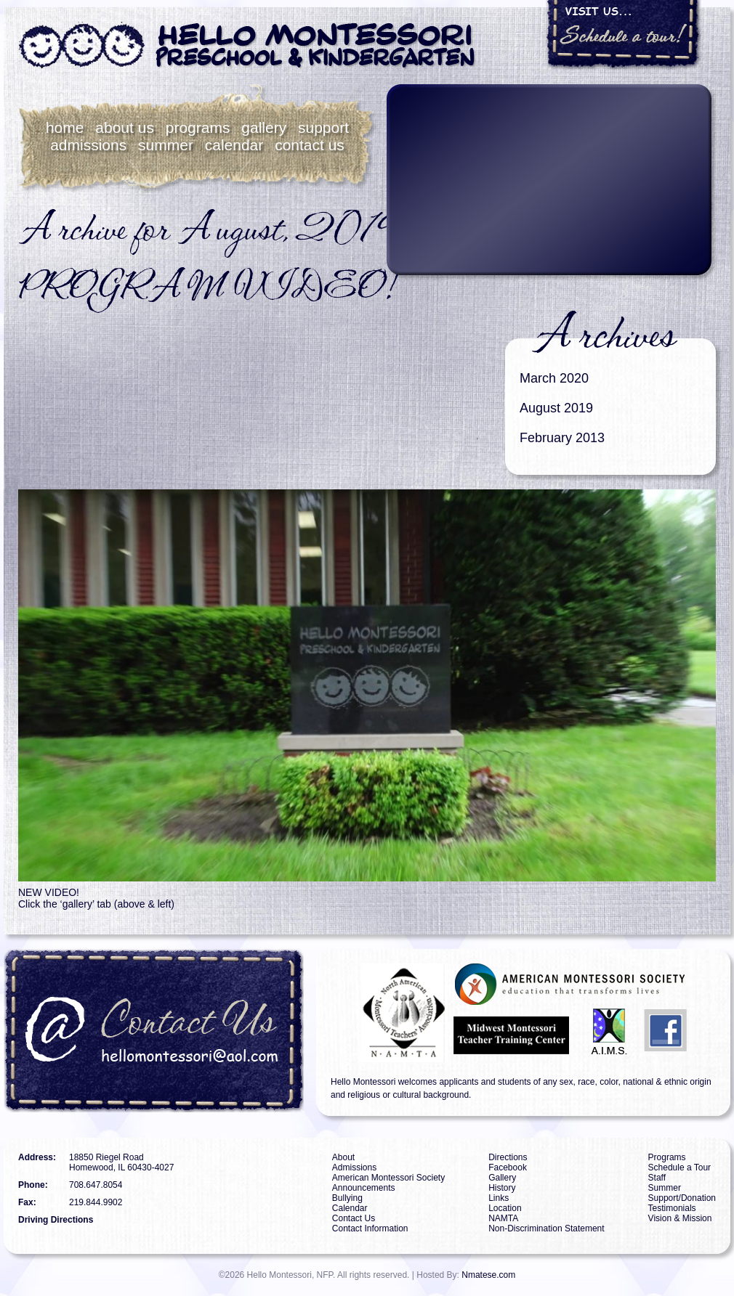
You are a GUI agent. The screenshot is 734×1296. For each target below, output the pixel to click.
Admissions (88, 144)
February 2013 (562, 438)
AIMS (609, 1033)
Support (323, 127)
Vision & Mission (680, 1218)
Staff (657, 1178)
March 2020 (554, 378)
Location (504, 1208)
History (501, 1188)
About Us (124, 127)
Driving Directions (55, 1220)
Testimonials (672, 1208)
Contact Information (370, 1228)
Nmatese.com (488, 1275)
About (343, 1157)
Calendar (234, 144)
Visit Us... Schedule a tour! (623, 35)
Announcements (363, 1188)
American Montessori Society (388, 1178)
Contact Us (309, 144)
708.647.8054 (95, 1185)
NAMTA (388, 1012)
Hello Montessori (247, 46)
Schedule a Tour (679, 1167)
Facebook (667, 1033)
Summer (165, 144)
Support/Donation (682, 1198)
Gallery (263, 127)
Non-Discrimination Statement (546, 1228)
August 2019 (556, 408)
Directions (507, 1157)
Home (65, 127)
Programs (198, 127)
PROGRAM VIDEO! (206, 287)
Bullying (347, 1198)
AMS (571, 984)
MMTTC (513, 1033)
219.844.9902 (95, 1202)
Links (498, 1198)
